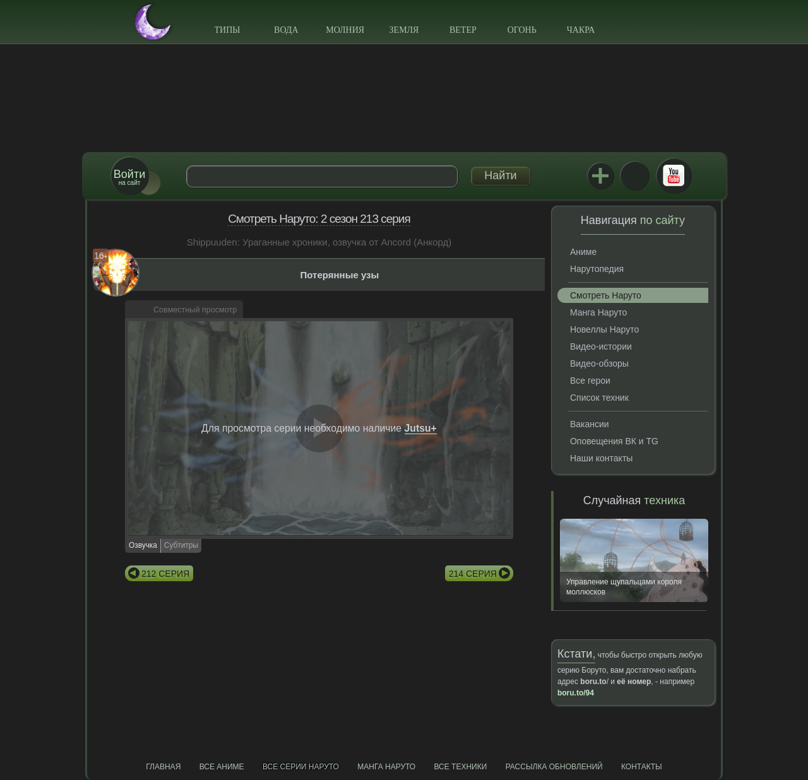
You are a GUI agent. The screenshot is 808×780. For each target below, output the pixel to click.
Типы (227, 30)
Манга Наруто (598, 312)
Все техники (460, 766)
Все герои (590, 380)
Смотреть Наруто (605, 295)
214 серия (473, 574)
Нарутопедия (597, 269)
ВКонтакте (634, 175)
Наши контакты (601, 458)
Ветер (463, 30)
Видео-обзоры (599, 363)
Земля (404, 30)
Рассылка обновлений (554, 766)
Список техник (599, 398)
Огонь (522, 30)
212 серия (165, 574)
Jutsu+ (600, 175)
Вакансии (589, 424)
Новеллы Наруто (604, 329)
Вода (286, 30)
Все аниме (221, 766)
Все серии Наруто (301, 766)
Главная (163, 766)
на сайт (129, 177)
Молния (345, 30)
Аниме (583, 252)
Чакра (581, 30)
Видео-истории (601, 346)
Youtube (673, 175)
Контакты (641, 766)
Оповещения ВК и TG (614, 441)
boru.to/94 (575, 692)
